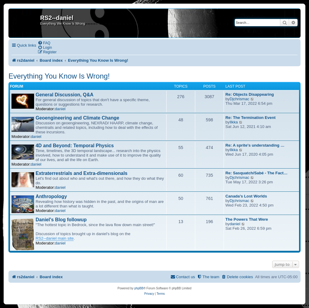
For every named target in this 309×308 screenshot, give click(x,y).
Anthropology (51, 196)
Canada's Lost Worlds (246, 196)
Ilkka (234, 122)
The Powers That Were (246, 219)
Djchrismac (239, 99)
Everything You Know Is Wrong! (59, 76)
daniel (60, 109)
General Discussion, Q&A (65, 94)
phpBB (138, 288)
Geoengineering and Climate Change (77, 117)
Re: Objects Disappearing (249, 94)
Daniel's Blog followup (61, 219)
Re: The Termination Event (250, 117)
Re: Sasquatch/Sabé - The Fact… (256, 173)
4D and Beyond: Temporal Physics (75, 145)
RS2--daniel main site (55, 238)
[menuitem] (44, 43)
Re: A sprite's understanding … (255, 145)
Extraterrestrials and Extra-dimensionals (81, 173)
